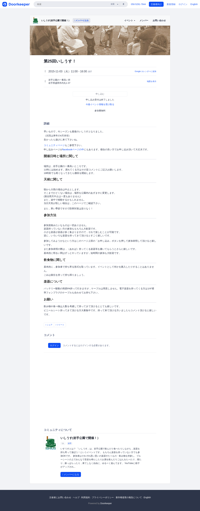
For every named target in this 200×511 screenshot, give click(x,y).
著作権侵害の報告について (129, 497)
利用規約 (85, 497)
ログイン (183, 4)
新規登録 (171, 4)
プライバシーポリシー (103, 497)
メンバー (144, 20)
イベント (129, 20)
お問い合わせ (159, 20)
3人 (63, 443)
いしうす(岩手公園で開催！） (55, 20)
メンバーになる (81, 20)
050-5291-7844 (138, 4)
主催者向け (156, 4)
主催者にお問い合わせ (60, 497)
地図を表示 (151, 81)
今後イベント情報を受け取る (100, 104)
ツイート (60, 325)
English (194, 4)
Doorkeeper (106, 503)
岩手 (69, 443)
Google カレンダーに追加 (145, 71)
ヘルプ (76, 497)
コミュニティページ (54, 145)
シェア (48, 325)
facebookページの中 (73, 149)
